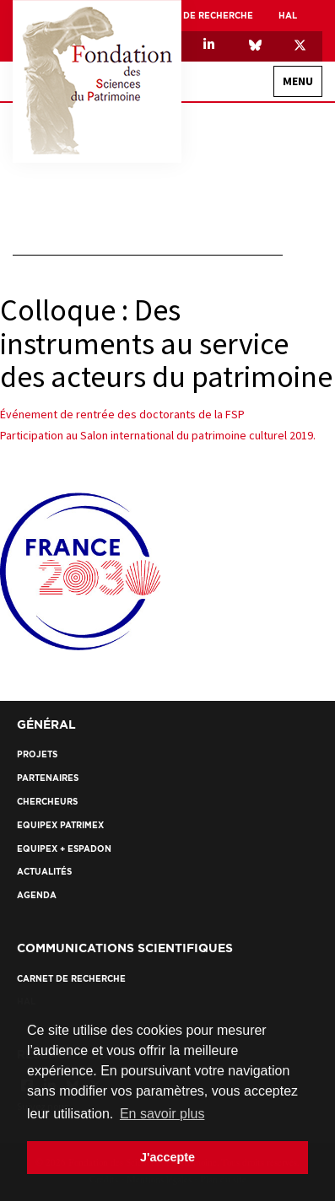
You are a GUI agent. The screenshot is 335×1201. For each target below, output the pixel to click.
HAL (287, 15)
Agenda (37, 895)
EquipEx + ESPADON (64, 849)
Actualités (44, 871)
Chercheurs (47, 801)
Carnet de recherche (198, 15)
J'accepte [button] (167, 1157)
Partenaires (47, 778)
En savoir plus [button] (162, 1114)
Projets (37, 754)
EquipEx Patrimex (60, 825)
